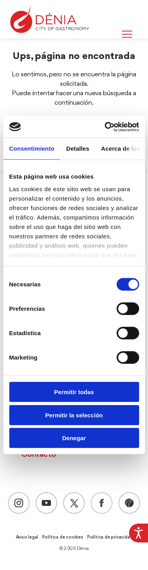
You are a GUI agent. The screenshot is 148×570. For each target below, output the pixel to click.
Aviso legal (27, 537)
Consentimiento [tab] (31, 148)
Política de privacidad (110, 537)
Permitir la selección (74, 414)
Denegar (74, 438)
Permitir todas (74, 392)
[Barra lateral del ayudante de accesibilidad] (138, 533)
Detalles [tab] (77, 148)
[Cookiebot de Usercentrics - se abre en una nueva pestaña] (105, 127)
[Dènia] (49, 19)
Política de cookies (62, 537)
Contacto (38, 454)
